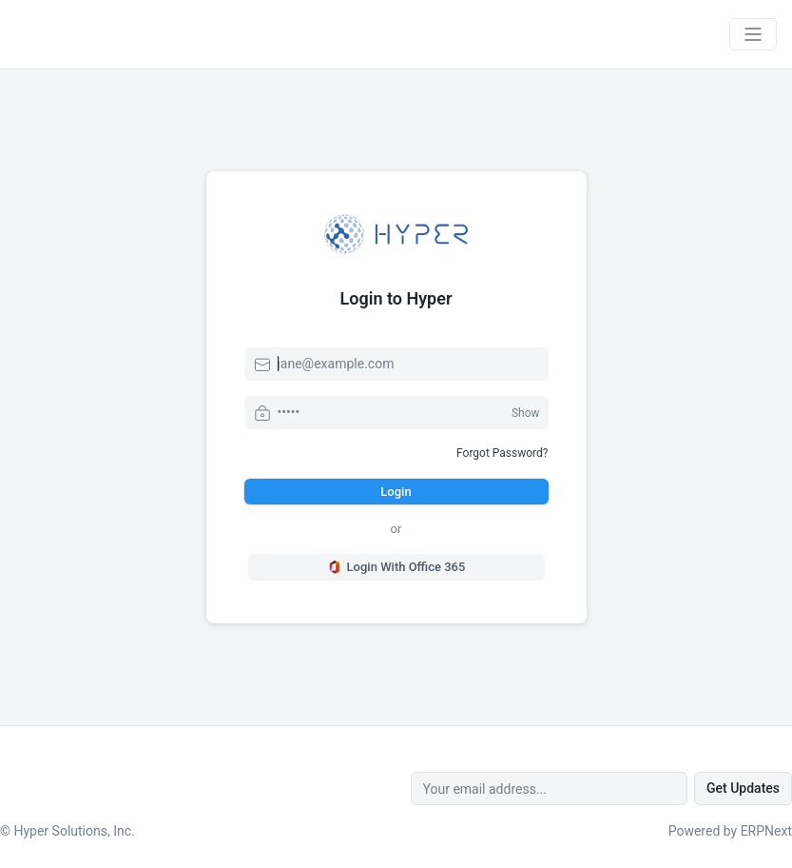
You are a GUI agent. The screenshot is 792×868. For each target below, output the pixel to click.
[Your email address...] (549, 788)
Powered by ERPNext (730, 830)
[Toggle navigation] (753, 34)
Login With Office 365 (396, 567)
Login (395, 491)
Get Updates (743, 788)
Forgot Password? (502, 453)
